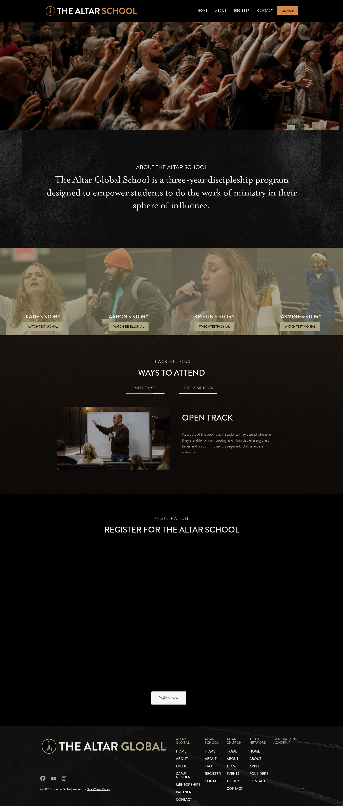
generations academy (285, 740)
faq (208, 766)
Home (203, 10)
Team (231, 766)
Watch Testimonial (43, 326)
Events (233, 774)
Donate (288, 11)
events (182, 766)
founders (258, 774)
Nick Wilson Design (98, 789)
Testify (233, 781)
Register (242, 10)
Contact (265, 10)
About (220, 10)
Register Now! (168, 698)
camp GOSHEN (183, 775)
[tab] (145, 389)
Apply (254, 766)
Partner (183, 792)
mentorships (188, 784)
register (213, 774)
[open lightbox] (43, 326)
